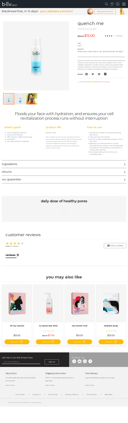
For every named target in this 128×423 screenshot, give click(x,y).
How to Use (94, 127)
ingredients (9, 164)
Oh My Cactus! (17, 326)
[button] (20, 99)
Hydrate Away (111, 326)
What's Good (12, 127)
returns (7, 171)
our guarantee (11, 179)
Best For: (81, 49)
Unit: (79, 43)
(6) (115, 331)
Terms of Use (52, 394)
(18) (53, 331)
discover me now (105, 11)
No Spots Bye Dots (48, 326)
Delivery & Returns (72, 394)
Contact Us (36, 394)
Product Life (53, 127)
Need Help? (109, 394)
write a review (115, 245)
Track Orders (20, 394)
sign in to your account (117, 4)
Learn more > (10, 385)
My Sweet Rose (79, 326)
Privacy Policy (91, 394)
